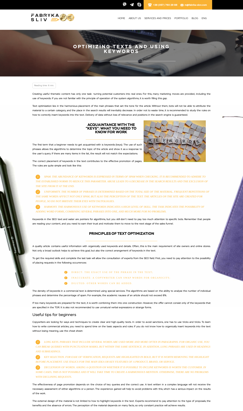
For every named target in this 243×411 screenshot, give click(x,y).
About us (135, 18)
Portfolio (181, 18)
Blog (195, 18)
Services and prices (157, 18)
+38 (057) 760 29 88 (163, 5)
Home (121, 18)
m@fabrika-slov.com (193, 5)
